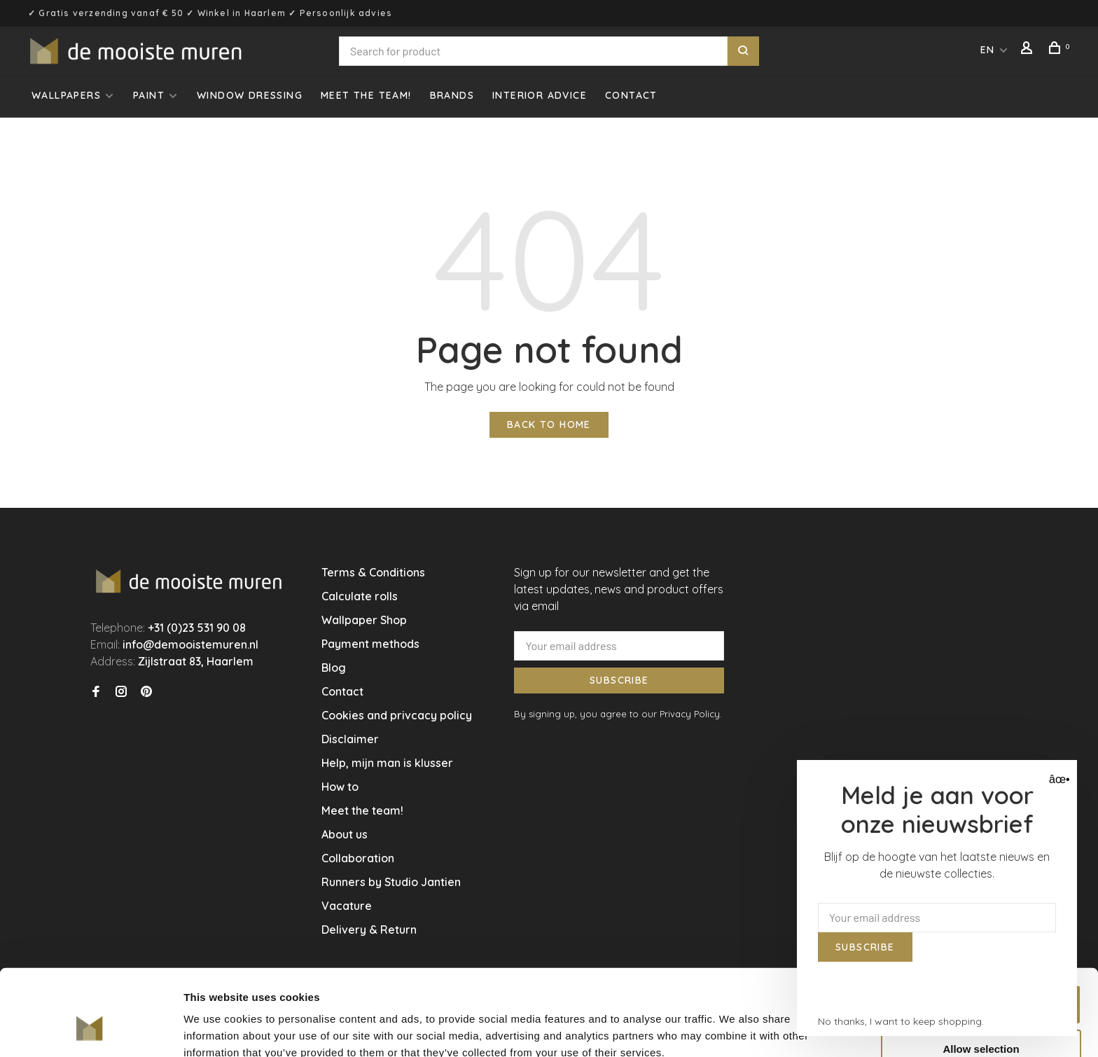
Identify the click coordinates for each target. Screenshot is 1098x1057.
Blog (333, 668)
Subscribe (619, 680)
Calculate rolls (359, 596)
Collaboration (357, 858)
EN (987, 49)
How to (340, 787)
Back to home (549, 424)
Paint (149, 95)
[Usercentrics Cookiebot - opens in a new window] (90, 1029)
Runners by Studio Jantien (391, 882)
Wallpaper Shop (364, 620)
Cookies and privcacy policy (396, 715)
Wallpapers (66, 95)
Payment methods (370, 644)
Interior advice (539, 95)
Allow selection (981, 975)
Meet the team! (366, 95)
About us (344, 834)
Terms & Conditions (373, 572)
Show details (734, 1024)
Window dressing (250, 95)
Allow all (981, 931)
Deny (981, 1020)
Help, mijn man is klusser (387, 763)
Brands (452, 95)
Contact (631, 95)
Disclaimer (350, 739)
